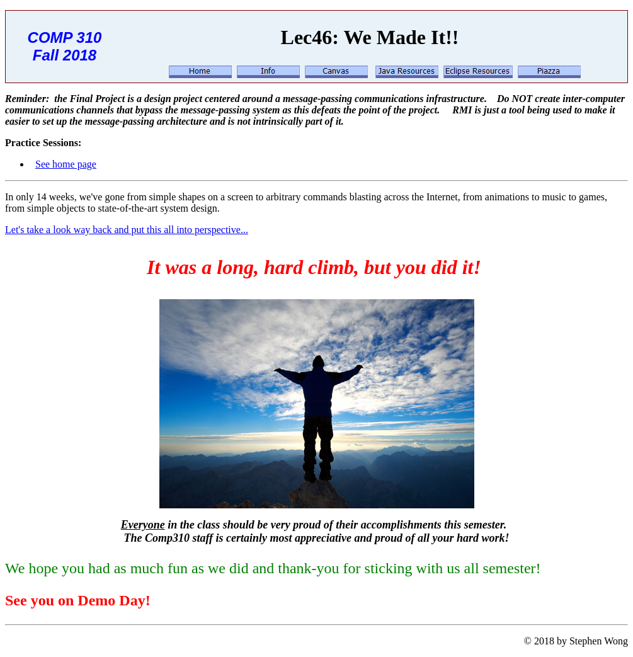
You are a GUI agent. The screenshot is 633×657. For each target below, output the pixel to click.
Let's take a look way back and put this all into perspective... (126, 229)
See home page (65, 164)
